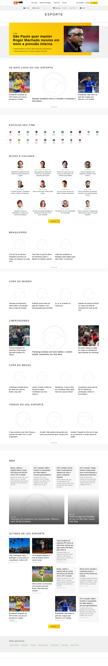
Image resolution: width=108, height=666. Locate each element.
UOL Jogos (34, 2)
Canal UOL (57, 2)
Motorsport (25, 645)
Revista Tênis (54, 645)
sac (77, 2)
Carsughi (33, 645)
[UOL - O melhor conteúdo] (18, 2)
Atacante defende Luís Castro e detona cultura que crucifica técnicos (33, 48)
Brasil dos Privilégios (45, 2)
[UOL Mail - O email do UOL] (81, 3)
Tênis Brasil (65, 645)
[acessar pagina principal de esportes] (82, 8)
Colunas (64, 2)
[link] (10, 133)
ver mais (54, 221)
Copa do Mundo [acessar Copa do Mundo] (72, 8)
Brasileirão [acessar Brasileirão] (64, 8)
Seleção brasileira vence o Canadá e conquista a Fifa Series (30, 51)
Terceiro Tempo (14, 645)
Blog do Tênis (75, 645)
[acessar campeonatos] (57, 8)
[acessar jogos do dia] (36, 8)
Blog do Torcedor (43, 645)
